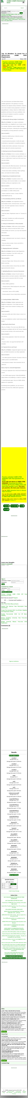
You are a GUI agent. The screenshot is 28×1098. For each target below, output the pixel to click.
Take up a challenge (14, 877)
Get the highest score (14, 758)
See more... (4, 1034)
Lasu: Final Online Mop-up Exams (9, 606)
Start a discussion (13, 19)
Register (3, 18)
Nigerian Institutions (14, 664)
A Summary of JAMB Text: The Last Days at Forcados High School (14, 905)
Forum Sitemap (17, 1095)
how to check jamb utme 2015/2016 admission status (14, 945)
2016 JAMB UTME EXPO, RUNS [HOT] (14, 912)
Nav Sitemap (9, 1095)
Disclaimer (18, 1093)
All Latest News (8, 20)
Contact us (13, 500)
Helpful (6, 506)
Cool (22, 506)
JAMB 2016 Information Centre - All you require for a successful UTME (14, 918)
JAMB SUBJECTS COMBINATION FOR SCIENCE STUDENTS (14, 928)
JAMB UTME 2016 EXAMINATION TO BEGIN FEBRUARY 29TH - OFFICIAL (14, 914)
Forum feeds (4, 19)
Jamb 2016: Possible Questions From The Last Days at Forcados (14, 909)
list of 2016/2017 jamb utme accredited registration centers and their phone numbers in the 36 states (14, 947)
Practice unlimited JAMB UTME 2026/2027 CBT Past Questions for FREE (13, 478)
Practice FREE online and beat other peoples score (14, 485)
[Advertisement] (14, 38)
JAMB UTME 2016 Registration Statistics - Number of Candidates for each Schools (14, 939)
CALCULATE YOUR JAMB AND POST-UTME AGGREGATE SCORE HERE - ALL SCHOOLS (14, 956)
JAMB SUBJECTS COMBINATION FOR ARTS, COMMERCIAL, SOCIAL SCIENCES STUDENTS (14, 931)
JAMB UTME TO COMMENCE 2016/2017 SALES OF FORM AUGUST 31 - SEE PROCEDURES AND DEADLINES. (14, 952)
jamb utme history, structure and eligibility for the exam (14, 942)
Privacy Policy (11, 1093)
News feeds (20, 18)
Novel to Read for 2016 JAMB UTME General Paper (14, 936)
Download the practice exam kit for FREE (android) (14, 960)
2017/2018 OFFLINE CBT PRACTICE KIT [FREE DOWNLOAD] (14, 900)
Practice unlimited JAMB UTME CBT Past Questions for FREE (12, 62)
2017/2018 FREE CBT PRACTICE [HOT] (14, 903)
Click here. (11, 66)
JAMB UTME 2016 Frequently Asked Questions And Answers (14, 924)
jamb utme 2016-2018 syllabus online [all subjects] (14, 934)
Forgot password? (11, 18)
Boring (6, 509)
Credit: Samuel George (14, 893)
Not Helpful (14, 506)
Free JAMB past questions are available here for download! (14, 921)
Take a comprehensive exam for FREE (14, 958)
